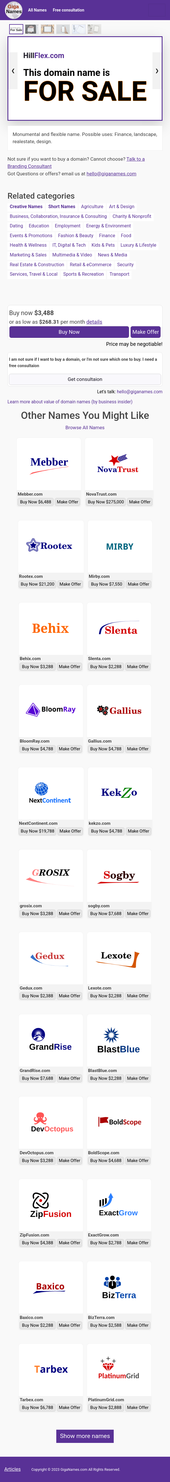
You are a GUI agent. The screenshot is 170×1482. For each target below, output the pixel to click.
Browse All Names (85, 427)
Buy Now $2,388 (37, 995)
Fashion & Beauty (75, 235)
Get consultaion (85, 379)
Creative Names (26, 206)
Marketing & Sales (28, 255)
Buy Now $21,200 (37, 584)
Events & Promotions (31, 235)
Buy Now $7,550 (106, 584)
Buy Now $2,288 (105, 666)
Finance (107, 235)
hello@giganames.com (111, 174)
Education (39, 226)
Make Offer (145, 332)
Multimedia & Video (72, 255)
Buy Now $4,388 (37, 1242)
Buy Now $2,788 (105, 1242)
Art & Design (121, 206)
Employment (67, 226)
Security (125, 264)
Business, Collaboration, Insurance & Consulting (58, 216)
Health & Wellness (28, 245)
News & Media (112, 255)
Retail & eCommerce (90, 264)
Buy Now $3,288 (37, 666)
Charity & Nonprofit (132, 216)
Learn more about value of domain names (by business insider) (69, 401)
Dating (16, 226)
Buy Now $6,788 (37, 1407)
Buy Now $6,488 (35, 502)
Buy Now (69, 332)
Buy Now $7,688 (105, 913)
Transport (119, 274)
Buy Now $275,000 (106, 502)
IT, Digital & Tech (69, 245)
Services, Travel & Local (33, 274)
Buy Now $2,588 (105, 1325)
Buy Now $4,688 (105, 1160)
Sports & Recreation (83, 274)
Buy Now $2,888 (105, 1407)
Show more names (85, 1436)
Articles (12, 1469)
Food (126, 235)
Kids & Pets (103, 245)
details (94, 322)
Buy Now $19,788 (37, 831)
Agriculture (92, 206)
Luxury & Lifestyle (139, 245)
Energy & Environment (108, 226)
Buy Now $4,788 (37, 748)
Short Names (61, 206)
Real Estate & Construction (37, 264)
